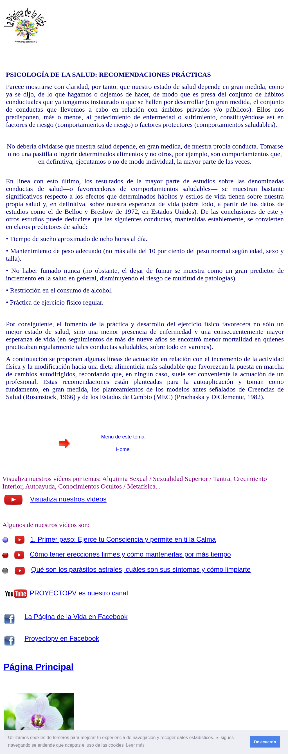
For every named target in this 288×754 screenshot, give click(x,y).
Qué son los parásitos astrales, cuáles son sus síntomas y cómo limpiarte (141, 569)
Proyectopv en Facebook (61, 638)
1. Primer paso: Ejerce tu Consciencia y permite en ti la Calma (123, 539)
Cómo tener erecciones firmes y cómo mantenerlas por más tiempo (130, 554)
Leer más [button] (135, 745)
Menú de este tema (122, 437)
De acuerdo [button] (265, 742)
